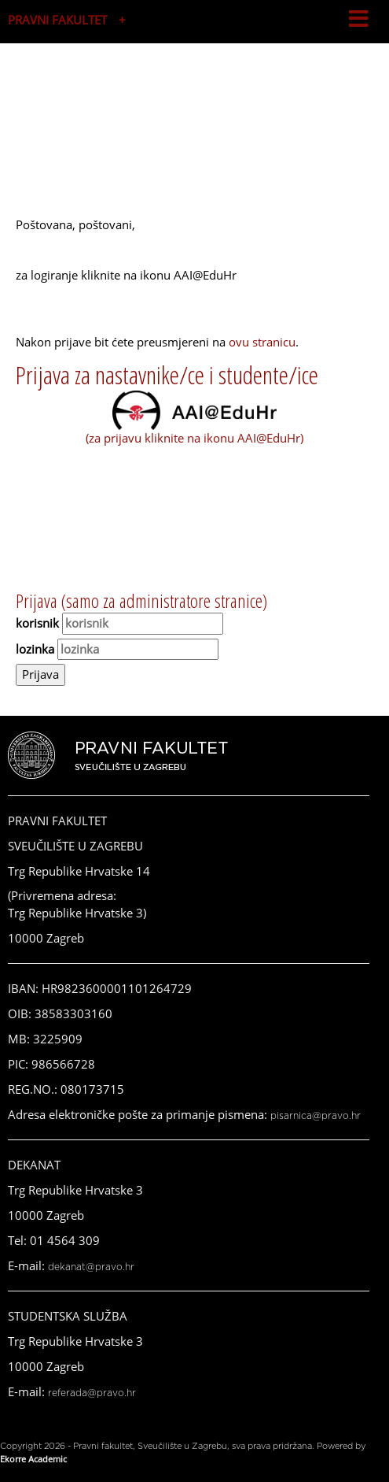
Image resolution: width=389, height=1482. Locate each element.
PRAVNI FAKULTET (57, 20)
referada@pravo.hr (92, 1393)
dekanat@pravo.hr (91, 1267)
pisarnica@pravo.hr (315, 1116)
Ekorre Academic (33, 1459)
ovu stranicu (262, 342)
